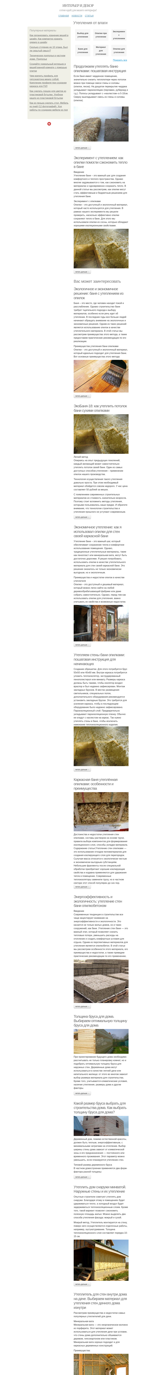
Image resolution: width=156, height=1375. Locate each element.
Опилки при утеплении (101, 35)
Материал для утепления (101, 50)
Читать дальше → (82, 148)
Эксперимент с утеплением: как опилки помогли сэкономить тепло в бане (100, 162)
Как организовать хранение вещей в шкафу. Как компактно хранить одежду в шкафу (49, 39)
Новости (77, 15)
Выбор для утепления (82, 35)
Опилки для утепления (119, 50)
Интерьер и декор (78, 5)
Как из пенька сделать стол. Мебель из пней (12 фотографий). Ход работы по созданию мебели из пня (49, 106)
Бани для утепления (82, 50)
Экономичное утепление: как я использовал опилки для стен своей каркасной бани (97, 531)
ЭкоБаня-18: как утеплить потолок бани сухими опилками (100, 408)
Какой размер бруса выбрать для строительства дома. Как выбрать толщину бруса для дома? (100, 1107)
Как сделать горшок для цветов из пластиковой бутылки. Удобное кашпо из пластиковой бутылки (48, 94)
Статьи (89, 15)
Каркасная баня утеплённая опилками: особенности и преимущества (95, 784)
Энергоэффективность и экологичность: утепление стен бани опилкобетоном (98, 901)
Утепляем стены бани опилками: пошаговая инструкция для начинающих (99, 659)
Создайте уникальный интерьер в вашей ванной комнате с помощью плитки (48, 67)
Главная (63, 15)
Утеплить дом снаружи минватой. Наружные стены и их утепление (100, 1189)
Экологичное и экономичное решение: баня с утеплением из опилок (98, 293)
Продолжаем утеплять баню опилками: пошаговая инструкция (100, 68)
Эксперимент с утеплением (119, 35)
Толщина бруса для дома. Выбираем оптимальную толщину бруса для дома (100, 1020)
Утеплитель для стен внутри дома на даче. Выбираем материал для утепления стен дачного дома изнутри (100, 1301)
